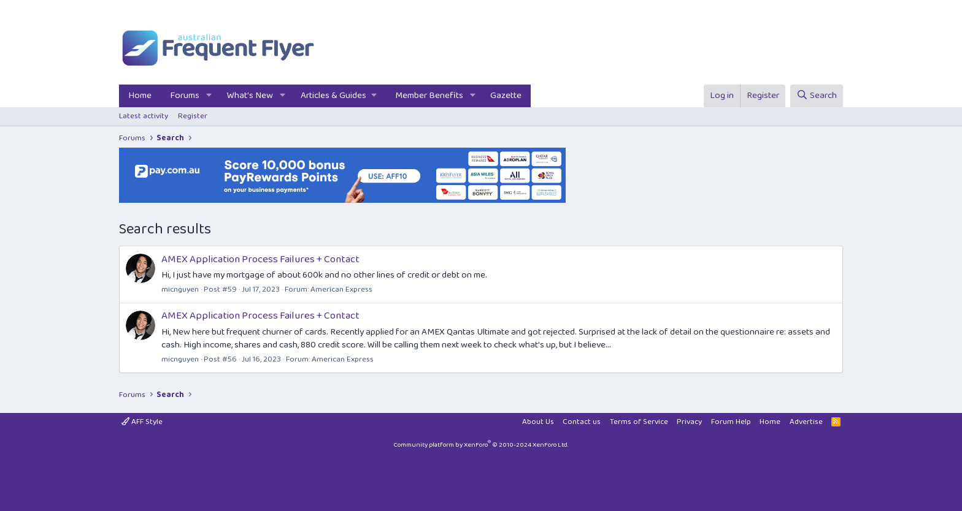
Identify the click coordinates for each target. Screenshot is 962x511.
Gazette (505, 95)
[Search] (816, 96)
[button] (209, 96)
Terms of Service (639, 421)
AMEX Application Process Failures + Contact (260, 259)
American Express (341, 289)
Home (140, 95)
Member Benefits (429, 95)
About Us (538, 421)
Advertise (806, 421)
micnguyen (180, 289)
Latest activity (143, 116)
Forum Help (731, 421)
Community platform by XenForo (481, 444)
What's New (250, 95)
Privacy (689, 421)
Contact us (582, 421)
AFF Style (142, 421)
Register (192, 116)
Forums (184, 95)
